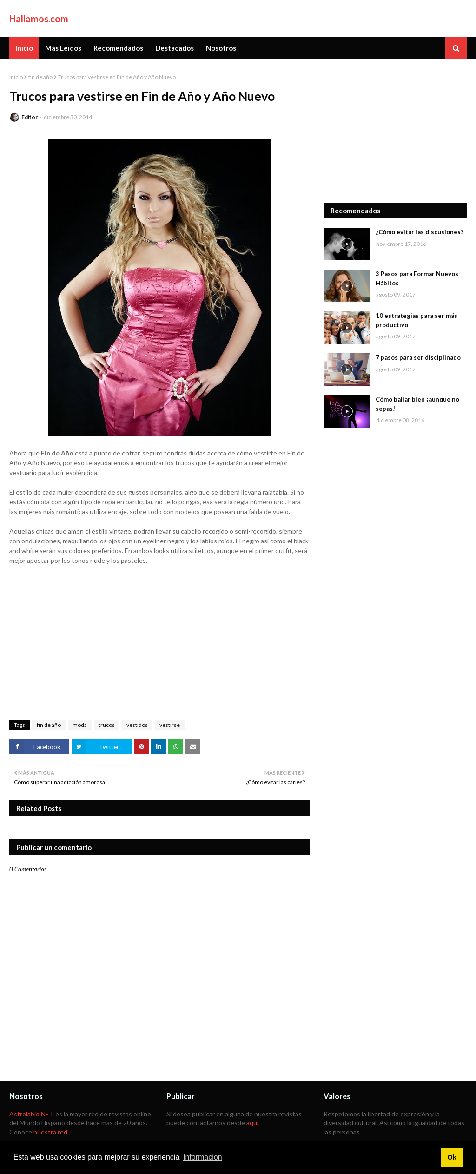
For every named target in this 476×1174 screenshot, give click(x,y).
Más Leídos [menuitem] (63, 48)
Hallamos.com (38, 18)
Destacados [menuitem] (174, 48)
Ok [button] (451, 1157)
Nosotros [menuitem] (221, 48)
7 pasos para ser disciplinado (418, 357)
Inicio (16, 76)
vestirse (169, 724)
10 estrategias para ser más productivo (416, 320)
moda (80, 724)
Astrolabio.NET (31, 1114)
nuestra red (50, 1132)
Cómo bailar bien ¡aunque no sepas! (417, 404)
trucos (107, 724)
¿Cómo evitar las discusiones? (419, 232)
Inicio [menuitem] (24, 48)
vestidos (137, 724)
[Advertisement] (395, 131)
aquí (252, 1123)
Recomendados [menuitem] (118, 48)
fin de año (40, 76)
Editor (29, 116)
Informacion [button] (202, 1157)
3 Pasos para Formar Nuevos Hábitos (417, 278)
